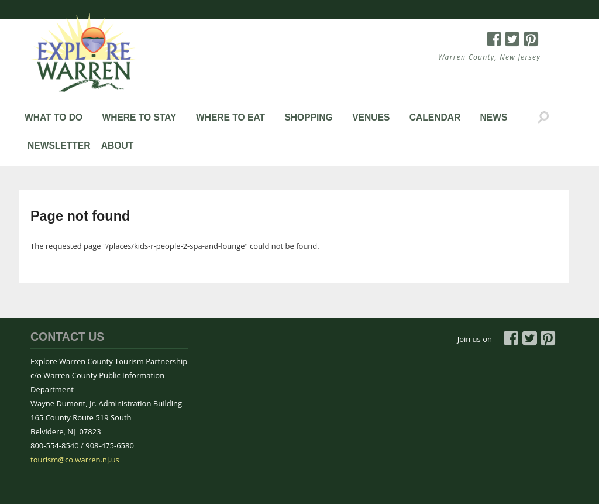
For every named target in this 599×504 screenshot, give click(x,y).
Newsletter (58, 145)
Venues (371, 117)
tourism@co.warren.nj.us (74, 459)
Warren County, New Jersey (489, 57)
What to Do (53, 117)
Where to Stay (139, 117)
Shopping (308, 117)
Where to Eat (230, 117)
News (494, 117)
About (117, 145)
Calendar (435, 117)
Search (543, 118)
